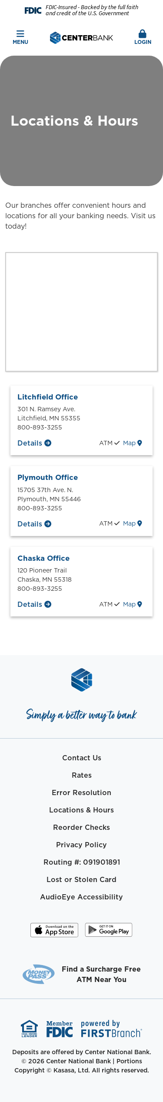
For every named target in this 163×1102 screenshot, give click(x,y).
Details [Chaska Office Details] (29, 604)
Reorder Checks (81, 827)
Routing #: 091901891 (81, 862)
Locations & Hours (81, 810)
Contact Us (81, 757)
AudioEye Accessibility (81, 897)
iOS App (54, 933)
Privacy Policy (81, 844)
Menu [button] (20, 38)
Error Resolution (81, 792)
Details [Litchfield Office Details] (29, 443)
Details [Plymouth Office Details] (29, 524)
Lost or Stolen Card (81, 879)
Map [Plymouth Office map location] (132, 523)
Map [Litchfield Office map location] (132, 443)
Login (142, 38)
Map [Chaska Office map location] (132, 604)
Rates (82, 775)
